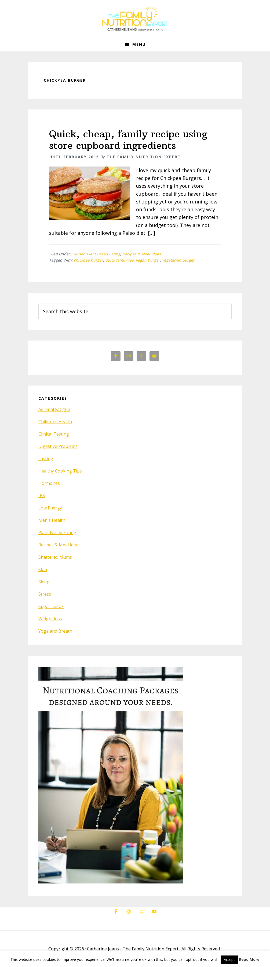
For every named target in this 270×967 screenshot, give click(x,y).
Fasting (45, 459)
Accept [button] (229, 959)
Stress (44, 594)
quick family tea (119, 260)
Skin (42, 569)
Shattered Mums (55, 557)
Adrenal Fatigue (54, 409)
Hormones (49, 483)
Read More (249, 959)
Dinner (78, 253)
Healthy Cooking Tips (60, 471)
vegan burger (148, 260)
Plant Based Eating (103, 253)
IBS (41, 495)
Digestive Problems (58, 446)
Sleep (43, 582)
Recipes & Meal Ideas (141, 253)
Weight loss (50, 619)
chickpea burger (88, 260)
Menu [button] (139, 44)
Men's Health (51, 520)
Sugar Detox (51, 606)
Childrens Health (55, 422)
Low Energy (50, 508)
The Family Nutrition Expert (135, 18)
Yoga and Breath (55, 631)
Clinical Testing (53, 434)
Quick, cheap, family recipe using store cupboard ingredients (128, 140)
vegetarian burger (178, 260)
